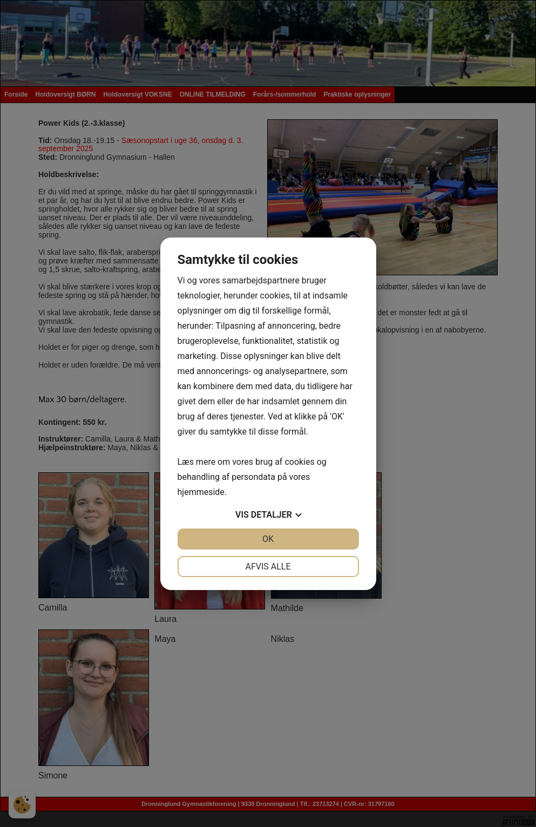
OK (268, 539)
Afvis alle (267, 566)
